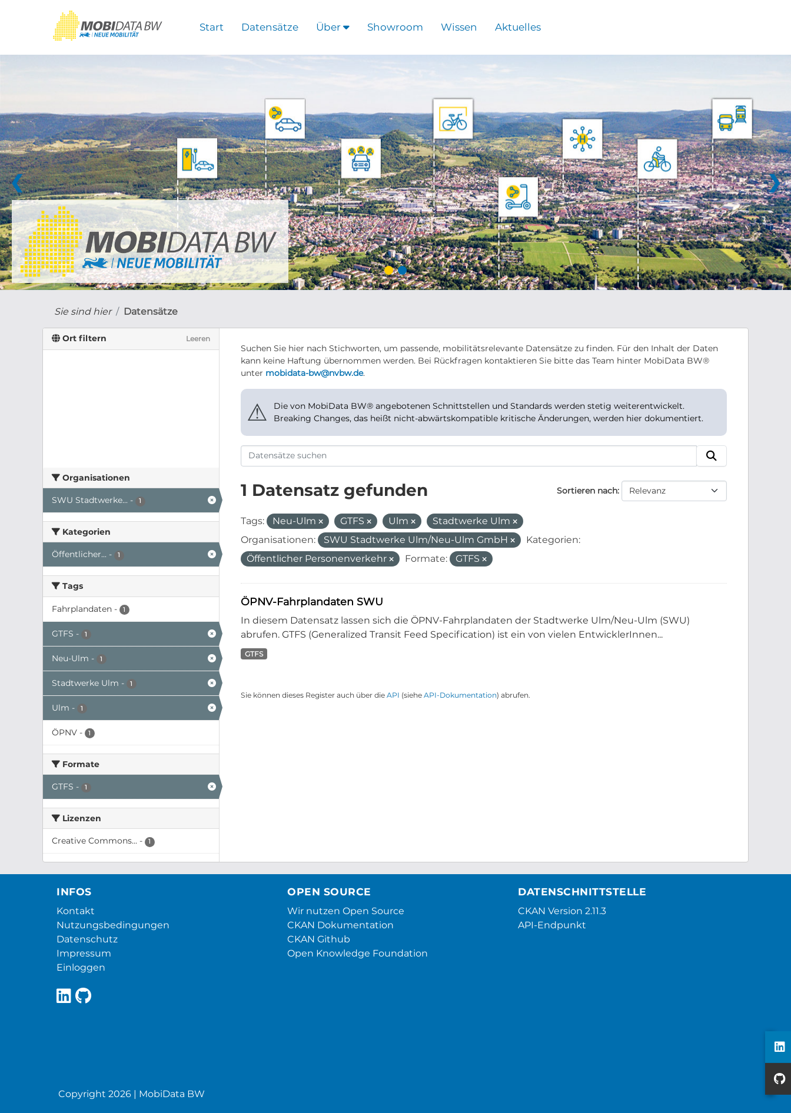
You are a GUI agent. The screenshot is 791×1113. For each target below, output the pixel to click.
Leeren (198, 338)
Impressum (83, 953)
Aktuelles (518, 27)
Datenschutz (87, 939)
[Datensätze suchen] (469, 455)
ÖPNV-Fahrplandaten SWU (312, 601)
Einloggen (80, 967)
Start (212, 27)
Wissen (459, 27)
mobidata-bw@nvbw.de (314, 373)
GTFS (254, 653)
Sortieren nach (587, 490)
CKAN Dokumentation (340, 925)
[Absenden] (711, 455)
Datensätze (269, 27)
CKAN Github (318, 939)
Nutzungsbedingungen (113, 925)
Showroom (395, 27)
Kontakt (75, 911)
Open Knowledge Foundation (357, 953)
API (393, 695)
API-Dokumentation (460, 695)
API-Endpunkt (552, 925)
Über (333, 27)
